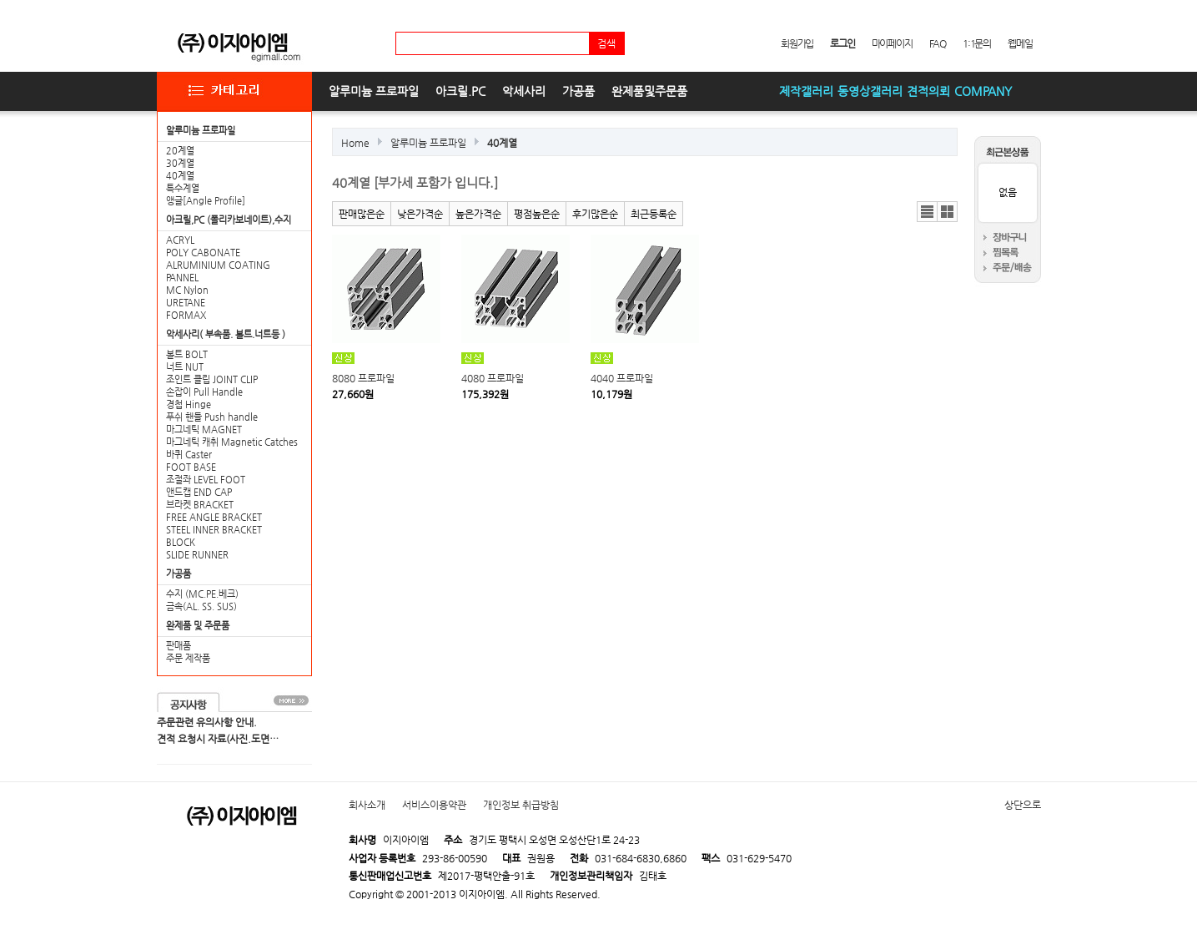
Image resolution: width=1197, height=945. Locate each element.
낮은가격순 (420, 214)
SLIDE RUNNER (197, 554)
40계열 (180, 175)
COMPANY (983, 91)
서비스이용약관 (434, 805)
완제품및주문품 (649, 91)
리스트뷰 (927, 211)
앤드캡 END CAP (199, 492)
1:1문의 (977, 43)
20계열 (180, 150)
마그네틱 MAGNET (204, 429)
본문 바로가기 (0, 0)
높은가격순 (478, 214)
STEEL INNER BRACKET (214, 529)
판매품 (178, 645)
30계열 (180, 163)
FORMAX (186, 315)
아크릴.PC (460, 91)
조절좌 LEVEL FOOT (205, 479)
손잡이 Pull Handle (204, 392)
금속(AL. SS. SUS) (201, 606)
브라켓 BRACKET (200, 504)
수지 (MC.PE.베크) (202, 594)
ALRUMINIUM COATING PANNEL (218, 271)
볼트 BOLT (187, 354)
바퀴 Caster (189, 454)
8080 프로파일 (363, 378)
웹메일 (1020, 43)
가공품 (578, 91)
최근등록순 (653, 214)
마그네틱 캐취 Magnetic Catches (232, 442)
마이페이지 (892, 43)
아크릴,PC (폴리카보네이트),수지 (228, 220)
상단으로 (1022, 805)
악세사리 (524, 91)
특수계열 (182, 188)
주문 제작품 (188, 658)
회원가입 (797, 43)
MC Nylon (187, 290)
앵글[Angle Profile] (205, 200)
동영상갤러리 (870, 91)
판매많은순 (362, 214)
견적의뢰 (928, 91)
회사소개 (367, 805)
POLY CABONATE (203, 252)
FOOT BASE (191, 467)
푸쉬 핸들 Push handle (212, 417)
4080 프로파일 (492, 378)
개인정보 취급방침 (521, 805)
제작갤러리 (806, 91)
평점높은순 (537, 214)
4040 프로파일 (622, 378)
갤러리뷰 (947, 211)
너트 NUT (185, 366)
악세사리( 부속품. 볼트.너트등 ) (225, 334)
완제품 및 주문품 (197, 625)
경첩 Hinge (188, 404)
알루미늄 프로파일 (374, 91)
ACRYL (180, 240)
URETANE (185, 302)
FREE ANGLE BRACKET (214, 517)
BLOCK (180, 542)
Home (355, 143)
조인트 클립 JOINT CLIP (212, 379)
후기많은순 (595, 214)
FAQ (937, 43)
